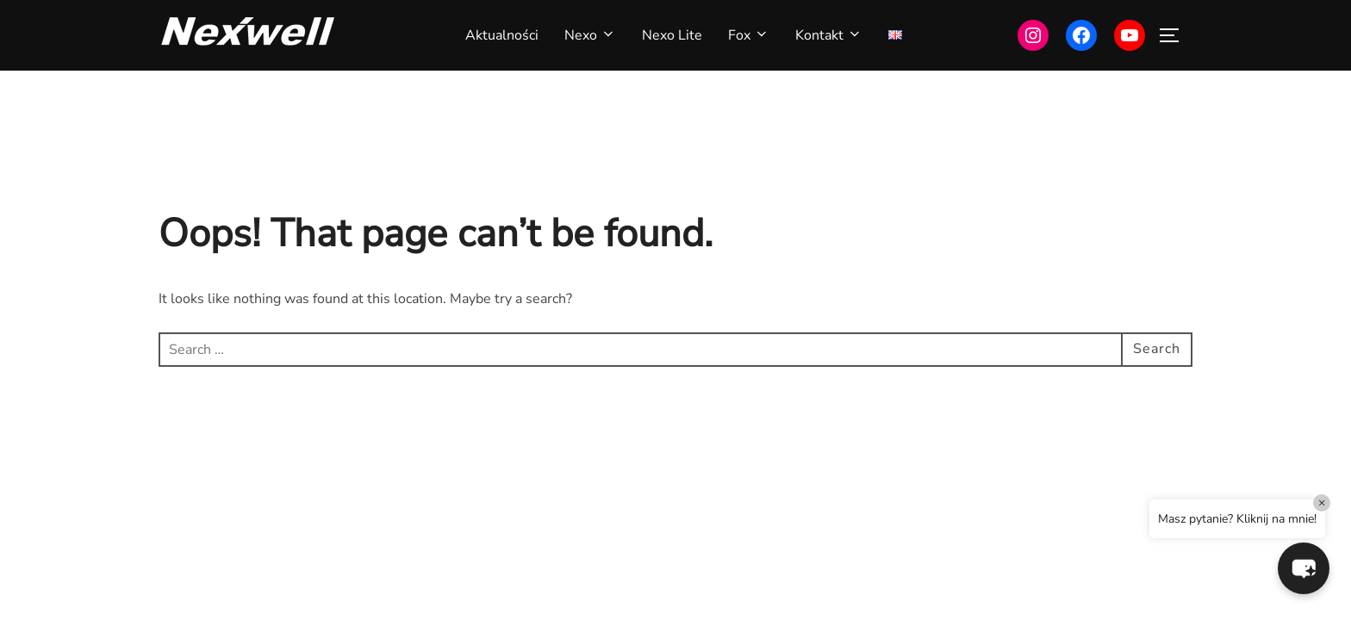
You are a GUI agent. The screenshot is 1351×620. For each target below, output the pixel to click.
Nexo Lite (672, 35)
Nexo (590, 35)
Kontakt (828, 35)
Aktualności (502, 35)
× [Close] (1322, 502)
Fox (748, 35)
